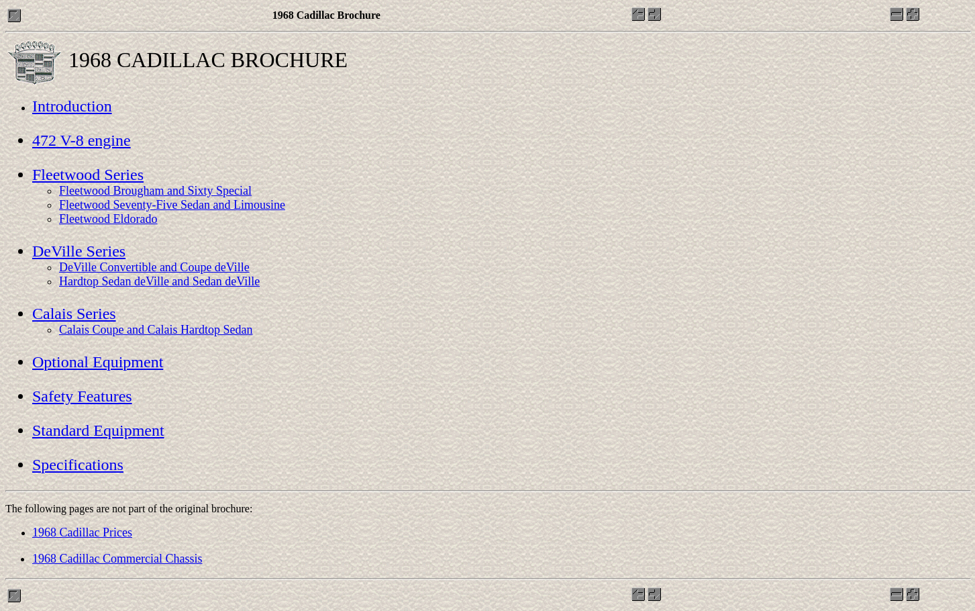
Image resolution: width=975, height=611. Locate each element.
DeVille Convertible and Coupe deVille (154, 267)
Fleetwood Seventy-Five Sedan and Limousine (172, 204)
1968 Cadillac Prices (82, 532)
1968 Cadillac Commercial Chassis (117, 558)
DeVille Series (78, 251)
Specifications (77, 464)
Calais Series (74, 313)
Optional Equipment (97, 362)
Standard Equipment (98, 430)
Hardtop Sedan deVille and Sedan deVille (159, 281)
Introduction (72, 106)
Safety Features (82, 396)
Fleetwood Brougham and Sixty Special (155, 190)
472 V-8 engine (81, 140)
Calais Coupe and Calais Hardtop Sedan (155, 329)
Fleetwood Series (88, 174)
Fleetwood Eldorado (108, 219)
